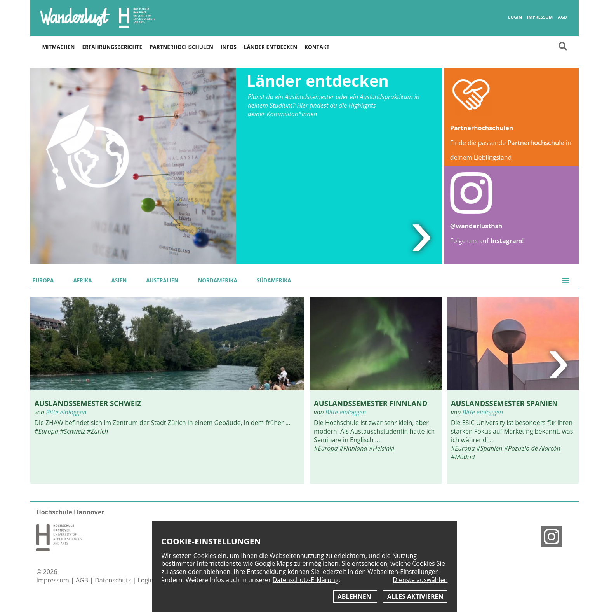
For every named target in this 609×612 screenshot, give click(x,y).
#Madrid (463, 457)
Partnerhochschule (536, 142)
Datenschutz (113, 580)
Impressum (540, 17)
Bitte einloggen (66, 412)
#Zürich (97, 431)
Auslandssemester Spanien (504, 403)
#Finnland (353, 448)
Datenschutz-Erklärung (306, 579)
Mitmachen (58, 47)
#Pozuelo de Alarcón (532, 448)
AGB (562, 17)
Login (515, 17)
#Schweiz (72, 431)
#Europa (46, 431)
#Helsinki (381, 448)
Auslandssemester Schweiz (87, 403)
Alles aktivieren (415, 596)
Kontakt (316, 47)
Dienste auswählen (420, 580)
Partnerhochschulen (181, 47)
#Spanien (489, 448)
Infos (229, 47)
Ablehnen (355, 596)
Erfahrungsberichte (112, 47)
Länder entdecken (270, 47)
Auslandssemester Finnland (370, 403)
